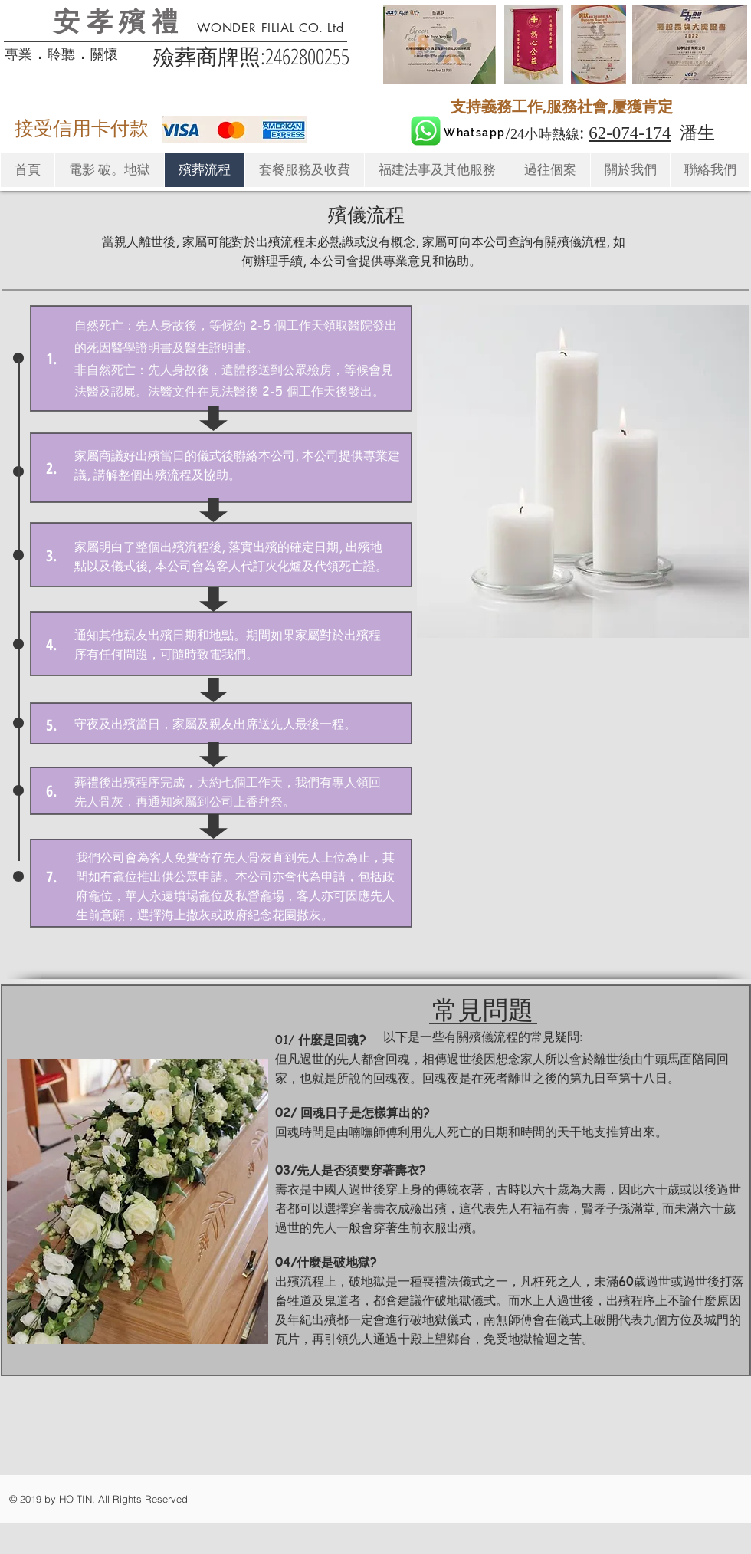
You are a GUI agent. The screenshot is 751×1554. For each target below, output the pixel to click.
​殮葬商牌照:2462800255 (251, 56)
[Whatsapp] (474, 132)
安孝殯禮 (119, 20)
